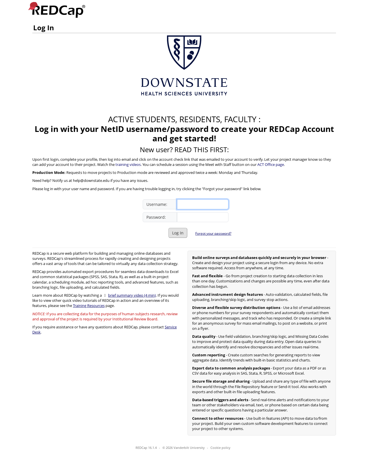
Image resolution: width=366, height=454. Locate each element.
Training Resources (89, 305)
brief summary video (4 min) (132, 295)
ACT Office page (270, 164)
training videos (128, 164)
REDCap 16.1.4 (146, 447)
